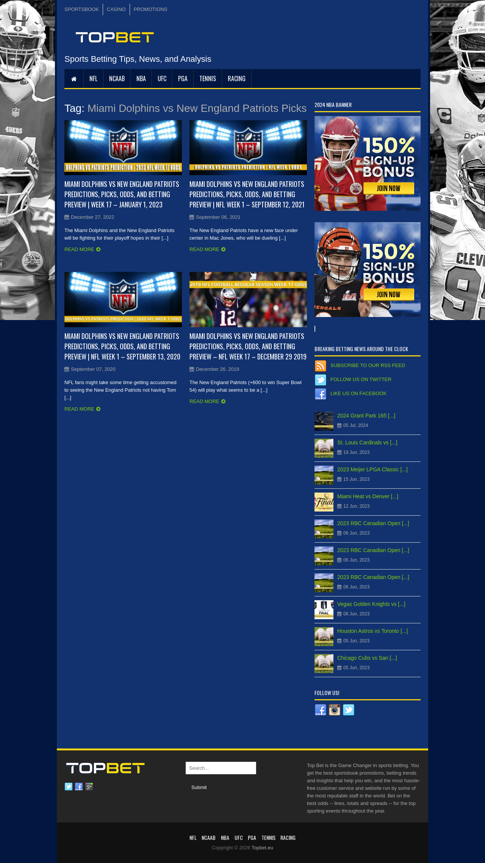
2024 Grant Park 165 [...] (366, 416)
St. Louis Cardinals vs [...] (367, 442)
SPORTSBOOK (81, 9)
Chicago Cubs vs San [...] (367, 658)
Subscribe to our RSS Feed (367, 365)
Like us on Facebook (358, 393)
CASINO (116, 9)
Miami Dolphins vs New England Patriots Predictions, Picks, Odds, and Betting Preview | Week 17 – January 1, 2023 (121, 194)
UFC (162, 78)
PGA (183, 78)
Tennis (207, 78)
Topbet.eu (262, 847)
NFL (93, 78)
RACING (237, 78)
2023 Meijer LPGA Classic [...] (372, 469)
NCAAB (117, 78)
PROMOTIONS (150, 9)
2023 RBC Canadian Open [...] (373, 523)
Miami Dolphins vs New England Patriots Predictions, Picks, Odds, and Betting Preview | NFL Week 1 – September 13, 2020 (122, 346)
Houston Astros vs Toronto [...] (372, 631)
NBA (141, 78)
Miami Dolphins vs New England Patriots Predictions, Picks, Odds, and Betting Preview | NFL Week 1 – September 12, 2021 (247, 194)
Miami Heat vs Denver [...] (367, 496)
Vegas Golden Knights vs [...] (371, 604)
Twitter (68, 787)
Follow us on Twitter (360, 379)
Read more (79, 249)
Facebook (79, 787)
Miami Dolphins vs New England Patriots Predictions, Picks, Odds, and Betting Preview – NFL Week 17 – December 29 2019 (248, 346)
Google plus (89, 787)
